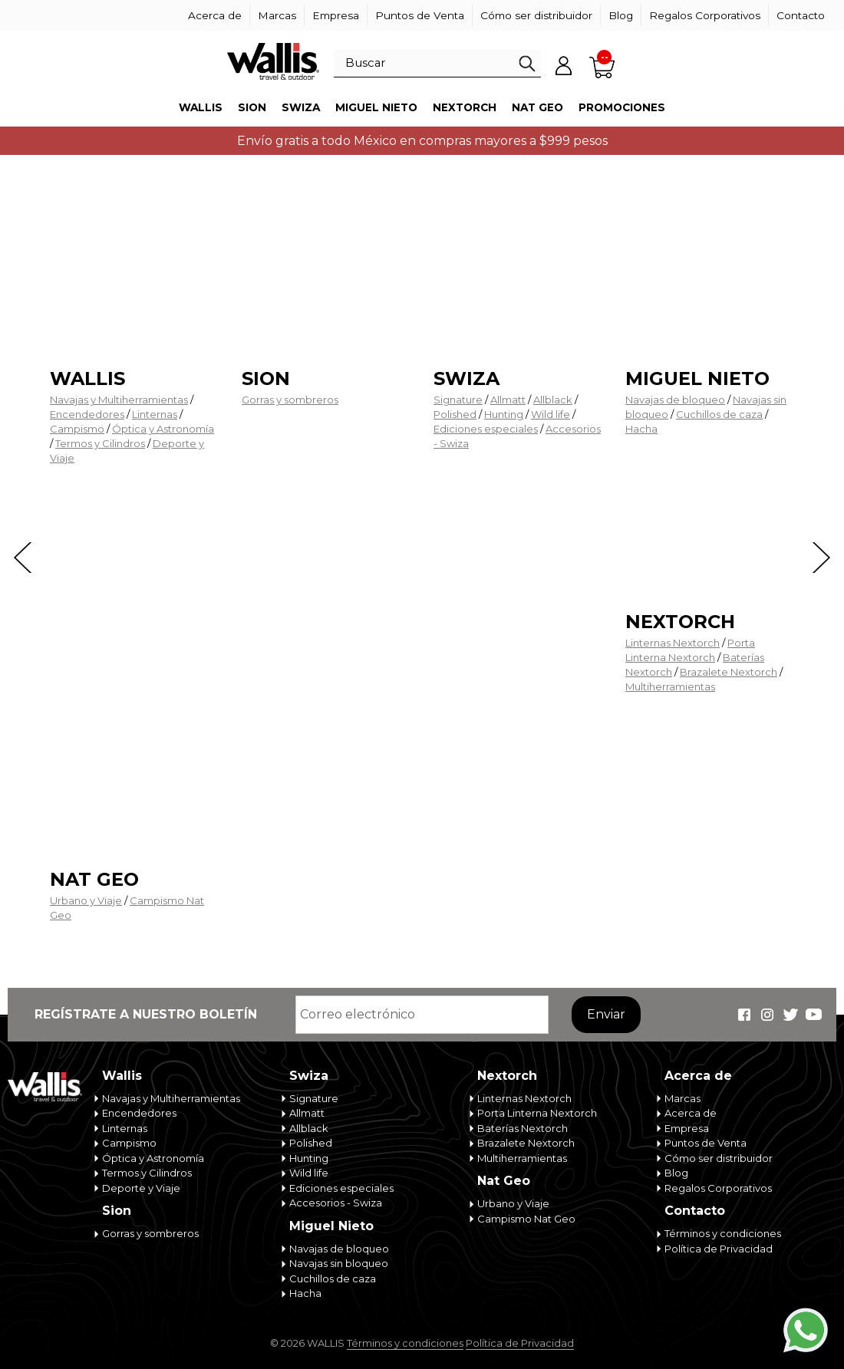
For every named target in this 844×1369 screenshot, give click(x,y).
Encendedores (87, 414)
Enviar (606, 1014)
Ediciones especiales (486, 429)
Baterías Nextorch (522, 1128)
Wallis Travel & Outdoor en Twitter (790, 1014)
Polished (455, 414)
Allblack (552, 399)
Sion (252, 107)
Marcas (277, 15)
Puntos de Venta (419, 15)
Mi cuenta (564, 65)
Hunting (503, 414)
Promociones (622, 107)
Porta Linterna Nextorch (537, 1113)
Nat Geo (537, 107)
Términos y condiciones (722, 1233)
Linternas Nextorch (672, 643)
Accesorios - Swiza (335, 1202)
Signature (458, 399)
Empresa (335, 15)
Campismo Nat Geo (526, 1219)
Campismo (77, 429)
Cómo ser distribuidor (536, 15)
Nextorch (464, 107)
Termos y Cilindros (100, 443)
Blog (620, 15)
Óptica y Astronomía (163, 429)
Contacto (800, 15)
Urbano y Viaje (86, 900)
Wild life (550, 414)
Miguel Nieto (376, 107)
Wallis (201, 107)
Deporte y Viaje (141, 1188)
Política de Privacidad (718, 1248)
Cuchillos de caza (719, 414)
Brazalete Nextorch (728, 672)
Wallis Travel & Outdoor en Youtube (813, 1014)
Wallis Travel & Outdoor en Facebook (744, 1014)
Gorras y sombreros (290, 399)
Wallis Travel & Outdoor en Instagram (767, 1014)
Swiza (301, 107)
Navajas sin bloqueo (338, 1263)
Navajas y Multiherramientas (119, 399)
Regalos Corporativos (704, 15)
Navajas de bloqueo (675, 399)
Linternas (154, 414)
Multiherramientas (670, 686)
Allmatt (508, 399)
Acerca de (215, 15)
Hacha (641, 429)
